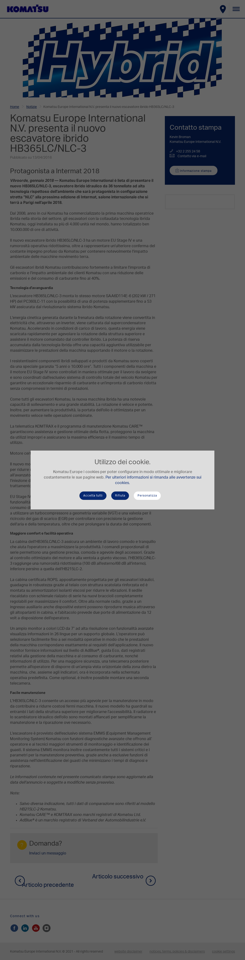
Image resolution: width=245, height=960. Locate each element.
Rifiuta (120, 495)
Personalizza (147, 495)
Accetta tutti (93, 495)
